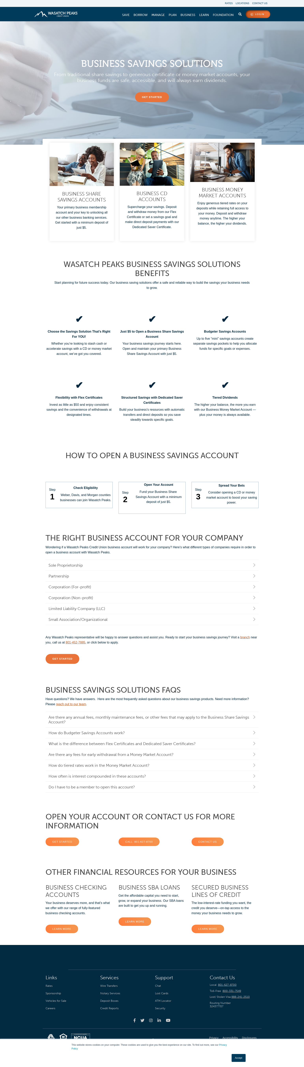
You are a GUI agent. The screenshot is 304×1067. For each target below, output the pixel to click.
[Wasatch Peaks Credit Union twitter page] (142, 1019)
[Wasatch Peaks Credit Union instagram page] (151, 1019)
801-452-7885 (75, 641)
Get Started (62, 840)
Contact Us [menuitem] (260, 3)
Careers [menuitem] (50, 1007)
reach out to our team (71, 703)
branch (245, 636)
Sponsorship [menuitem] (53, 992)
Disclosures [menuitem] (249, 1037)
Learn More (61, 927)
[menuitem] (126, 15)
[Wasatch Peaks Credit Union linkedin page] (159, 1019)
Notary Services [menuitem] (110, 992)
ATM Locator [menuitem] (163, 1000)
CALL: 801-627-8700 (139, 840)
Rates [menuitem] (227, 3)
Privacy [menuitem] (214, 1037)
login (259, 14)
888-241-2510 (240, 996)
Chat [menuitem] (158, 985)
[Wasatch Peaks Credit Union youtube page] (168, 1019)
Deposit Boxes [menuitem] (109, 1000)
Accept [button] (238, 1058)
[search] (240, 13)
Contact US (207, 840)
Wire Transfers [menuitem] (109, 985)
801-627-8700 (227, 984)
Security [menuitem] (160, 1007)
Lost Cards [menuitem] (161, 992)
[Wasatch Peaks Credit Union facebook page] (135, 1019)
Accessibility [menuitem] (230, 1037)
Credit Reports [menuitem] (109, 1007)
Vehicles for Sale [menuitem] (56, 1000)
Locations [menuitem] (241, 3)
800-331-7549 (232, 990)
